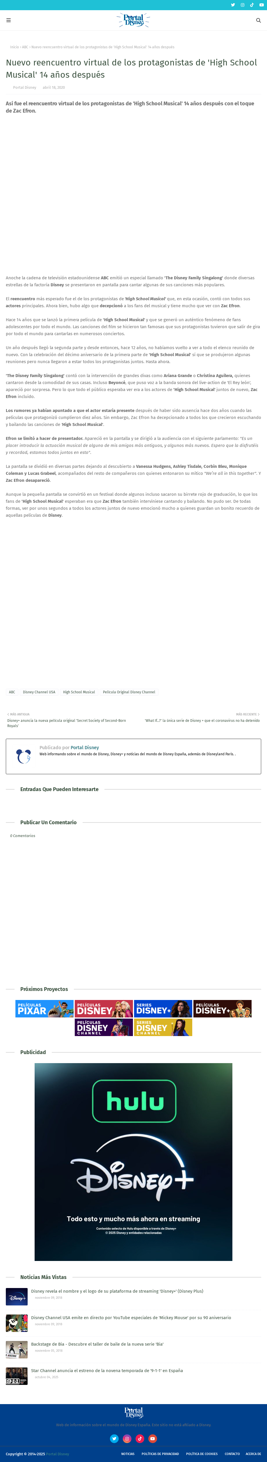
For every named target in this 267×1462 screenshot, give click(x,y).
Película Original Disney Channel (129, 692)
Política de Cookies (202, 1454)
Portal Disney (24, 87)
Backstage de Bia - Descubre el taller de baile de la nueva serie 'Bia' (97, 1344)
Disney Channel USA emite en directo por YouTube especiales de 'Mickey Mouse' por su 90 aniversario (131, 1317)
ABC (25, 47)
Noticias (127, 1454)
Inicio (14, 47)
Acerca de (253, 1454)
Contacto (232, 1454)
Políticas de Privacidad (160, 1454)
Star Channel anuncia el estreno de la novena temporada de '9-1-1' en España (107, 1370)
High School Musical (79, 692)
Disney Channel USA (39, 692)
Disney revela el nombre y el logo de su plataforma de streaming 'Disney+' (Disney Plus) (117, 1291)
